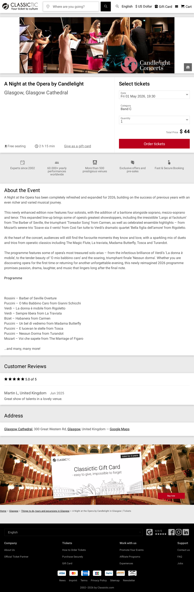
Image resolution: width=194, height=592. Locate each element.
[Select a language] (73, 532)
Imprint (73, 580)
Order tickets (154, 144)
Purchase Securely (72, 556)
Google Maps (119, 429)
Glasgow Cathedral (18, 429)
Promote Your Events (132, 550)
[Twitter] (179, 533)
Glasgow (73, 429)
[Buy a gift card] (97, 475)
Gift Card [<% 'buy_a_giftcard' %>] (163, 7)
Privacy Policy (99, 580)
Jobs (180, 563)
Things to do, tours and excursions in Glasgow (45, 511)
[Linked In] (186, 533)
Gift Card (67, 563)
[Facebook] (149, 532)
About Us (9, 550)
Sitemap (115, 580)
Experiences (126, 563)
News (62, 580)
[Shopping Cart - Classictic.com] (186, 7)
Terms (84, 580)
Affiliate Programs (130, 556)
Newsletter (129, 580)
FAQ (179, 556)
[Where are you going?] (74, 5)
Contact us (183, 550)
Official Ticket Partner (16, 556)
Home (3, 511)
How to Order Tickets (74, 550)
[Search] (106, 6)
